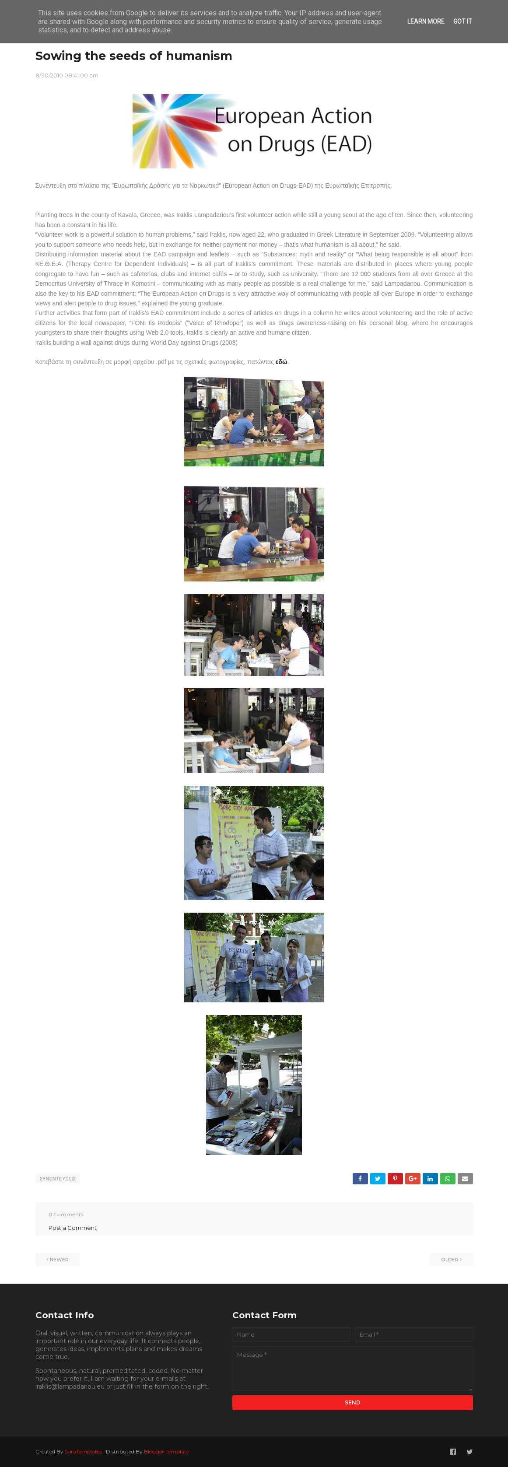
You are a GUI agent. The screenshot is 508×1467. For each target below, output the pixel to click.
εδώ (281, 361)
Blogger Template (166, 1451)
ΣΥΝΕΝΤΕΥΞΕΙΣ (58, 1179)
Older (450, 1259)
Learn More (426, 21)
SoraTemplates (83, 1451)
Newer (59, 1259)
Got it (462, 21)
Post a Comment (73, 1227)
